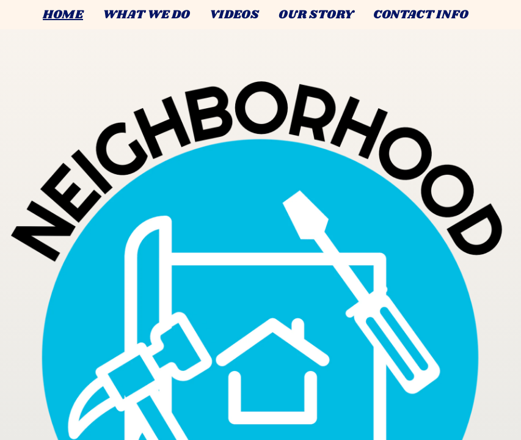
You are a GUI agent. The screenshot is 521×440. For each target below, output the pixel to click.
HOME (63, 15)
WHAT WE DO (146, 15)
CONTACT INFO (420, 15)
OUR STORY (316, 15)
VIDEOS (234, 15)
